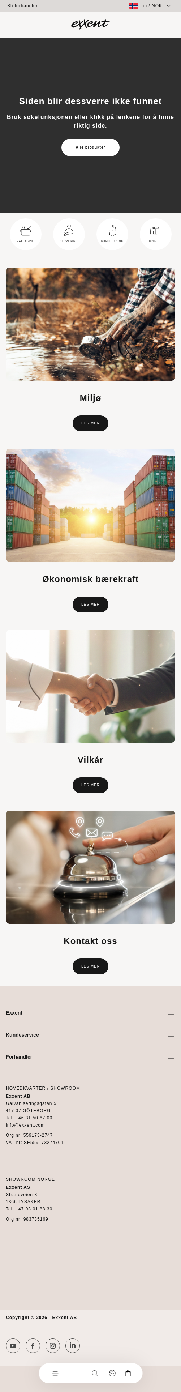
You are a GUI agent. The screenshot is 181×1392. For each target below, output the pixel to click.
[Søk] (94, 1373)
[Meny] (54, 1373)
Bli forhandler (22, 5)
